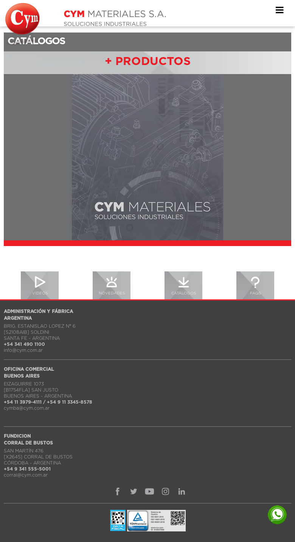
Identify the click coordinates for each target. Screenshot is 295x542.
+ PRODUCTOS (148, 61)
